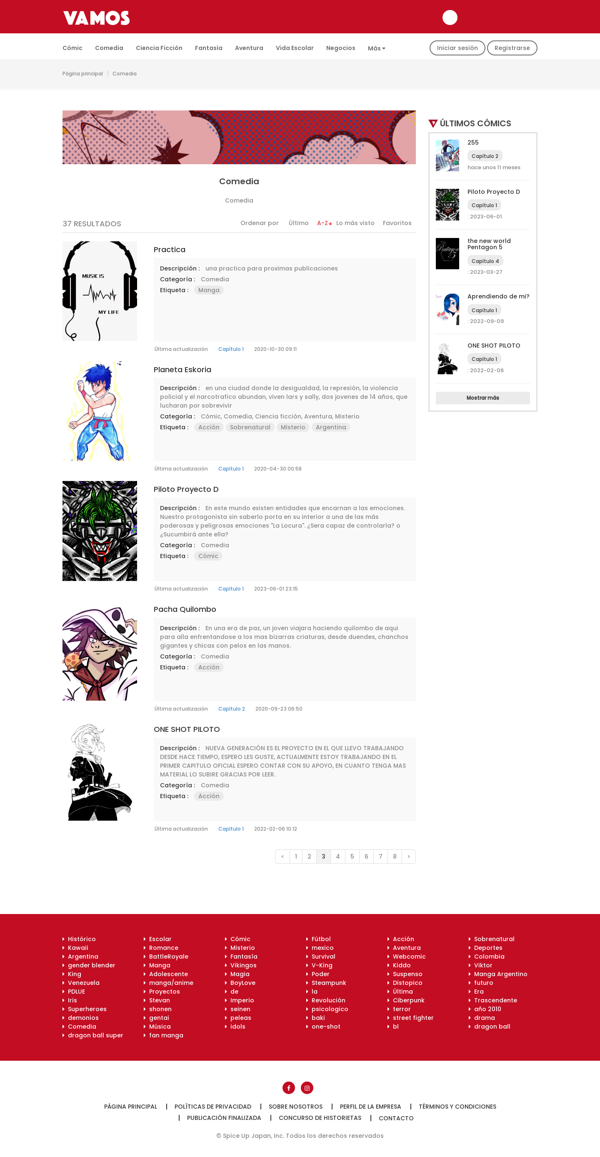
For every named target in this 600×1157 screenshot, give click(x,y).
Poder (318, 974)
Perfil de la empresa (370, 1106)
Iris (69, 1000)
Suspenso (405, 974)
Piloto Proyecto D (186, 489)
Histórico (79, 939)
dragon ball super (92, 1035)
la (312, 991)
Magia (237, 974)
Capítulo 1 (231, 349)
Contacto (396, 1118)
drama (482, 1018)
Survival (320, 956)
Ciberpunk (406, 1000)
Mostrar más (483, 397)
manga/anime (168, 983)
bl (393, 1026)
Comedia (109, 48)
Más (376, 48)
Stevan (157, 1000)
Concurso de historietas (320, 1118)
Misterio (347, 416)
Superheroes (84, 1009)
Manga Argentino (498, 974)
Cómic (72, 48)
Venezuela (81, 983)
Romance (161, 948)
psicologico (327, 1009)
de (231, 991)
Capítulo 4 (485, 261)
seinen (237, 1009)
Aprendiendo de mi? (499, 296)
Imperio (239, 1000)
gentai (156, 1018)
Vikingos (241, 965)
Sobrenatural (250, 427)
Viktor (480, 965)
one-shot (323, 1026)
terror (399, 1009)
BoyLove (240, 983)
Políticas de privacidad (213, 1106)
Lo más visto (355, 223)
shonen (158, 1009)
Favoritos (397, 223)
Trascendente (493, 1000)
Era (476, 991)
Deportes (485, 948)
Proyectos (162, 991)
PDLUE (73, 991)
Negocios (340, 48)
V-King (319, 965)
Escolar (158, 939)
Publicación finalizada (224, 1118)
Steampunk (326, 983)
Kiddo (399, 965)
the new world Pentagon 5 (489, 244)
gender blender (88, 965)
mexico (320, 948)
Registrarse (512, 48)
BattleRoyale (166, 956)
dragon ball (489, 1026)
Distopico (405, 983)
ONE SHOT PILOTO (187, 729)
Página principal (82, 73)
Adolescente (166, 974)
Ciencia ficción (159, 48)
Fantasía (208, 48)
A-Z (322, 223)
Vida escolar (295, 48)
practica (169, 249)
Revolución (325, 1000)
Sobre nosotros (295, 1106)
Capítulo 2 (231, 708)
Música (157, 1026)
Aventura (249, 48)
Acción (209, 427)
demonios (80, 1018)
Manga (209, 290)
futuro (481, 983)
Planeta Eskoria (182, 369)
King (71, 974)
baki (315, 1018)
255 (473, 142)
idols (235, 1026)
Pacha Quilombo (185, 609)
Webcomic (407, 956)
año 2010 (485, 1009)
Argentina (331, 427)
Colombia (487, 956)
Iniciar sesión (457, 48)
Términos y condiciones (457, 1106)
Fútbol (318, 939)
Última (400, 991)
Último (299, 223)
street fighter (411, 1018)
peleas (238, 1018)
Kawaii (75, 948)
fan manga (163, 1035)
